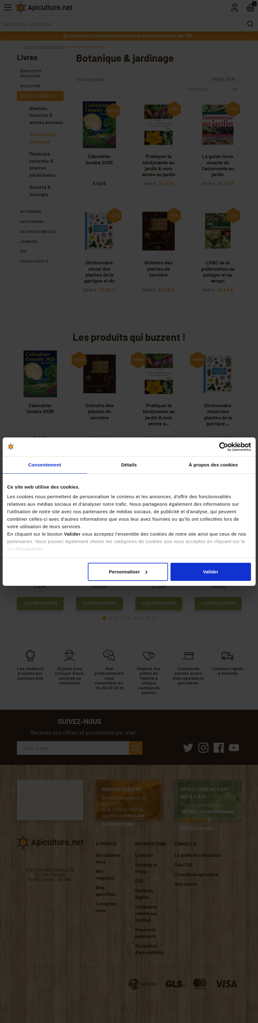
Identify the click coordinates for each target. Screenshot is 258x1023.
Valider (210, 571)
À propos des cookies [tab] (213, 464)
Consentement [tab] (44, 464)
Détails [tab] (129, 464)
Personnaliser (128, 571)
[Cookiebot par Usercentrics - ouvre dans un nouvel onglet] (223, 446)
